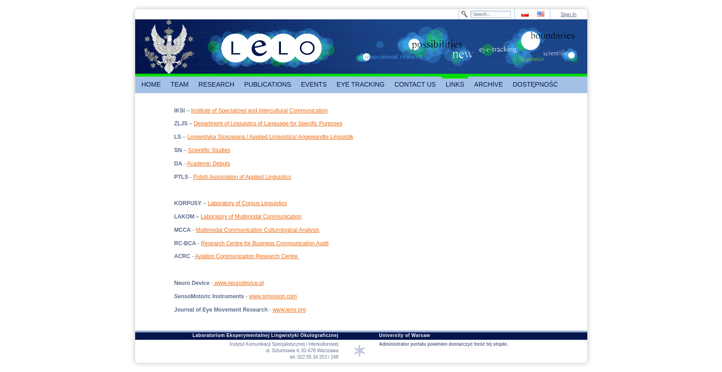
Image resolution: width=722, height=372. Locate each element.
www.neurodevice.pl (238, 283)
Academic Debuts (208, 163)
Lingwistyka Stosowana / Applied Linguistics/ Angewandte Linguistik (270, 137)
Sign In (568, 14)
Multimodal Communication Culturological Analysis (257, 230)
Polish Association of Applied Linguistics (242, 177)
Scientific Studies (209, 150)
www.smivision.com (273, 296)
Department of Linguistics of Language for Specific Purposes (268, 123)
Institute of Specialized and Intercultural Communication (259, 110)
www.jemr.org (289, 310)
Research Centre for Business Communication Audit (265, 243)
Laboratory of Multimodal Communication (251, 216)
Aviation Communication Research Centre (247, 256)
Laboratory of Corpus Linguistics (247, 203)
